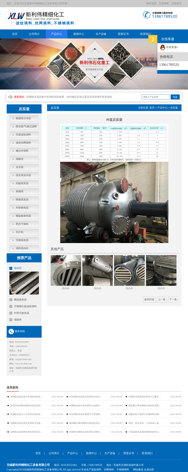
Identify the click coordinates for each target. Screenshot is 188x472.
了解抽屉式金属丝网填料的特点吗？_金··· (146, 431)
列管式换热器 (19, 312)
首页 (14, 34)
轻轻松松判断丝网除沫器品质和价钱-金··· (27, 405)
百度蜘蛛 (164, 3)
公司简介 (34, 34)
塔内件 (15, 268)
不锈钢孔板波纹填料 (23, 306)
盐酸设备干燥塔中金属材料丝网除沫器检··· (146, 414)
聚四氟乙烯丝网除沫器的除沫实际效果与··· (86, 423)
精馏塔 (19, 191)
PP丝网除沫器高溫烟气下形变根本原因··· (86, 414)
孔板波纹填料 (23, 134)
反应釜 (19, 167)
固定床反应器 (23, 175)
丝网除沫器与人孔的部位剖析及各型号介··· (27, 414)
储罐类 (19, 159)
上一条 (161, 299)
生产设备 (101, 34)
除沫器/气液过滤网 (26, 126)
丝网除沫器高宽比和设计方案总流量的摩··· (146, 396)
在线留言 (176, 3)
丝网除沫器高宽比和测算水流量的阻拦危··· (27, 423)
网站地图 (151, 3)
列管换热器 (22, 207)
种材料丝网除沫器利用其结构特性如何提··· (86, 431)
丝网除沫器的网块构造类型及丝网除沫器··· (27, 431)
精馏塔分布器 (23, 118)
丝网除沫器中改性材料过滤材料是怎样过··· (86, 405)
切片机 (19, 232)
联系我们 (145, 34)
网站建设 (138, 469)
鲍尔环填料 (22, 151)
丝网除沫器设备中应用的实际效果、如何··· (27, 396)
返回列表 (149, 299)
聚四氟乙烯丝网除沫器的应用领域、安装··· (146, 405)
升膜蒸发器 (22, 240)
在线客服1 (169, 47)
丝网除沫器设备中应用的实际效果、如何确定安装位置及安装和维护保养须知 (69, 97)
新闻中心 (78, 34)
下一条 (173, 299)
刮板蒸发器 (22, 183)
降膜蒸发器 (22, 199)
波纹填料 (96, 469)
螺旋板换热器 (23, 216)
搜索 (175, 97)
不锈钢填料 (122, 469)
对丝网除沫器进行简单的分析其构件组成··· (86, 396)
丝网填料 (109, 469)
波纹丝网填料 (23, 142)
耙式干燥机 (22, 224)
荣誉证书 (123, 34)
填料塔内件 (22, 248)
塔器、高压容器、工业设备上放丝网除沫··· (146, 423)
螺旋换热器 (18, 299)
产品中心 (56, 34)
